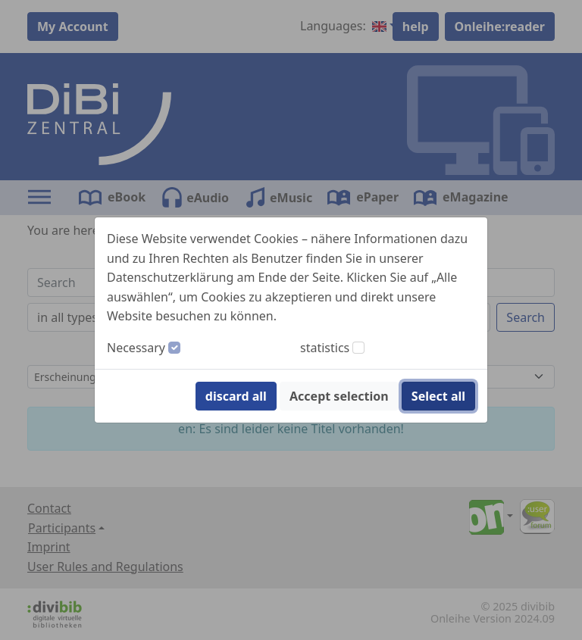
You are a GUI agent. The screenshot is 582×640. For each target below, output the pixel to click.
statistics (324, 347)
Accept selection (339, 396)
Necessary (136, 347)
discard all (236, 396)
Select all (438, 396)
